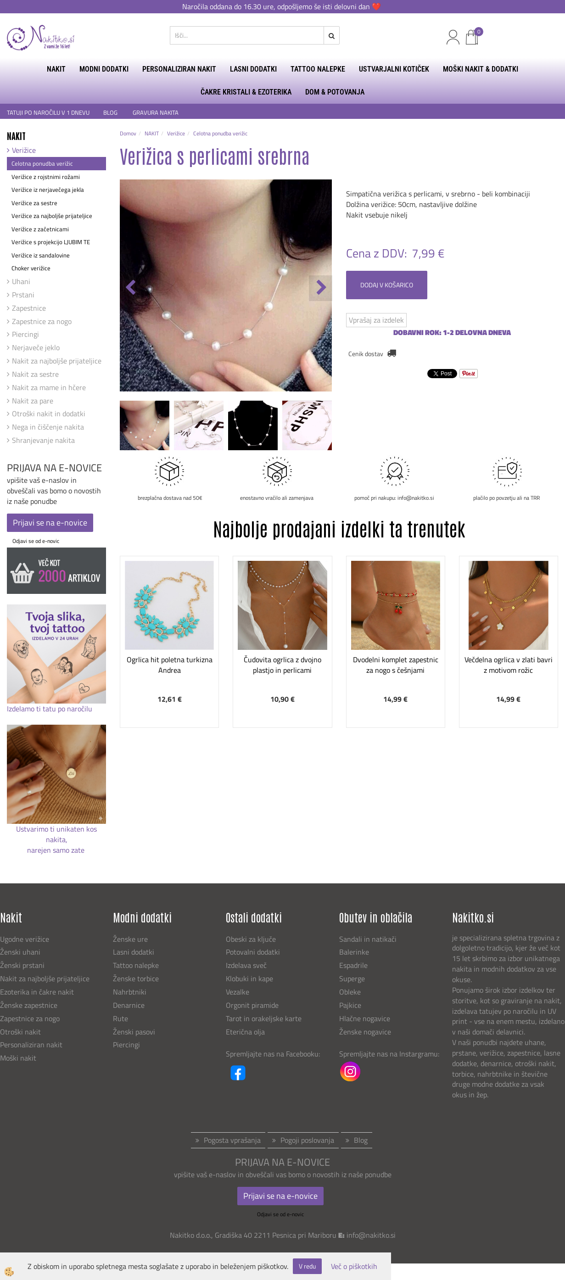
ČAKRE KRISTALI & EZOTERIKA (246, 92)
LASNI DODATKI (253, 69)
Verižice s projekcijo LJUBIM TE (50, 241)
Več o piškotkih (354, 1266)
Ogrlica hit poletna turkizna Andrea (170, 665)
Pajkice (350, 1005)
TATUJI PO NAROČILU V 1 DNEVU (48, 112)
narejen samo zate (56, 849)
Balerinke (354, 951)
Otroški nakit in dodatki (48, 413)
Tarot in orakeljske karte (264, 1018)
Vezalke (237, 991)
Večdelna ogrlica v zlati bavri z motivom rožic (508, 665)
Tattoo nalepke (136, 965)
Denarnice (129, 1005)
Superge (352, 978)
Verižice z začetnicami (40, 229)
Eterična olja (245, 1031)
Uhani (21, 281)
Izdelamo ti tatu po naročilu (50, 708)
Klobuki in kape (249, 978)
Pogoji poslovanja (307, 1140)
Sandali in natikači (368, 939)
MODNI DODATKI (104, 69)
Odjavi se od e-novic (35, 541)
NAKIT (56, 69)
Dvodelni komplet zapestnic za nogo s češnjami (395, 665)
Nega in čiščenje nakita (48, 426)
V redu (307, 1266)
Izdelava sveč (246, 965)
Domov (128, 133)
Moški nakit (19, 1057)
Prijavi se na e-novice (50, 522)
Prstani (23, 294)
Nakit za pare (32, 400)
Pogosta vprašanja (232, 1140)
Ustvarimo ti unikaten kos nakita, (56, 834)
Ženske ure (131, 939)
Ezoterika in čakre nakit (38, 991)
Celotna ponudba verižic (42, 163)
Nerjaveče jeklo (36, 347)
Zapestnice (29, 307)
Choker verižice (30, 268)
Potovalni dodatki (253, 951)
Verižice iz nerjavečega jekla (47, 189)
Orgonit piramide (252, 1005)
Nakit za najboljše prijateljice (56, 360)
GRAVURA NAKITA (156, 112)
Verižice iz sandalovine (40, 255)
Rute (120, 1018)
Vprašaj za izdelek (376, 319)
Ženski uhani (21, 951)
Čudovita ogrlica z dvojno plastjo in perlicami (282, 665)
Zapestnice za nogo (42, 321)
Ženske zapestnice (29, 1005)
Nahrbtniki (129, 991)
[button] (320, 288)
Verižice (24, 150)
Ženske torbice (136, 978)
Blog (361, 1140)
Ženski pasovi (135, 1031)
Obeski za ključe (251, 939)
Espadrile (353, 965)
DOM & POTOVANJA (334, 92)
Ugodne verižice (24, 939)
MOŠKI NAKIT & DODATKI (480, 69)
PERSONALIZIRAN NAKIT (179, 69)
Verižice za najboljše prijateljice (51, 215)
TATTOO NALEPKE (318, 69)
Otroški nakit (20, 1031)
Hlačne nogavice (364, 1018)
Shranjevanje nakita (43, 440)
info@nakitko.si (371, 1235)
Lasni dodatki (133, 951)
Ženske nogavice (365, 1031)
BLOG (111, 112)
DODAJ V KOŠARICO (386, 285)
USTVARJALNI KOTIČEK (394, 69)
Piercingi (25, 334)
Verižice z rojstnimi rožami (45, 176)
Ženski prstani (23, 965)
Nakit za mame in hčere (49, 387)
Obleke (350, 991)
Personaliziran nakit (31, 1044)
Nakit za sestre (35, 374)
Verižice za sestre (34, 202)
